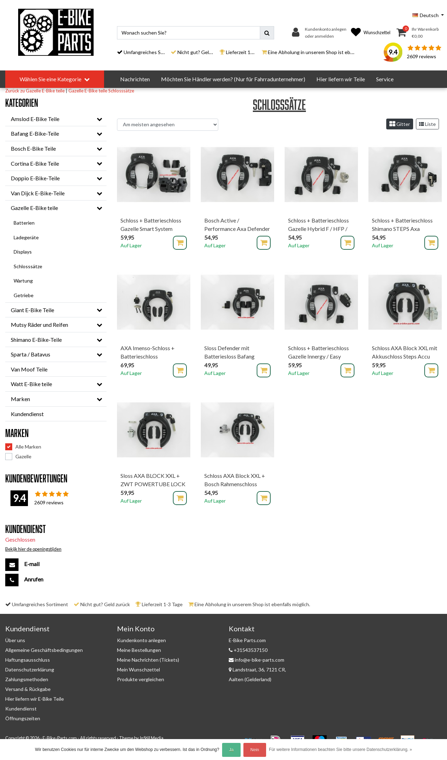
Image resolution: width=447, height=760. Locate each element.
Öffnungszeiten (22, 718)
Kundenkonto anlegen (141, 640)
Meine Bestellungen (139, 650)
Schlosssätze (121, 90)
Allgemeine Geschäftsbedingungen (44, 650)
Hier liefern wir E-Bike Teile (34, 699)
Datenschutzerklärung (29, 669)
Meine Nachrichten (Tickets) (148, 660)
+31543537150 (248, 650)
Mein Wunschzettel (138, 669)
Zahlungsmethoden (26, 679)
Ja (231, 749)
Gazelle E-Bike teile (87, 90)
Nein (254, 749)
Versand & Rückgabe (28, 689)
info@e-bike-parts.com (256, 660)
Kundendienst (21, 709)
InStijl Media (151, 738)
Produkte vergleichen (140, 679)
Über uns (15, 640)
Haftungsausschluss (27, 660)
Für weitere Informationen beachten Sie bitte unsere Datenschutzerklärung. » (340, 749)
